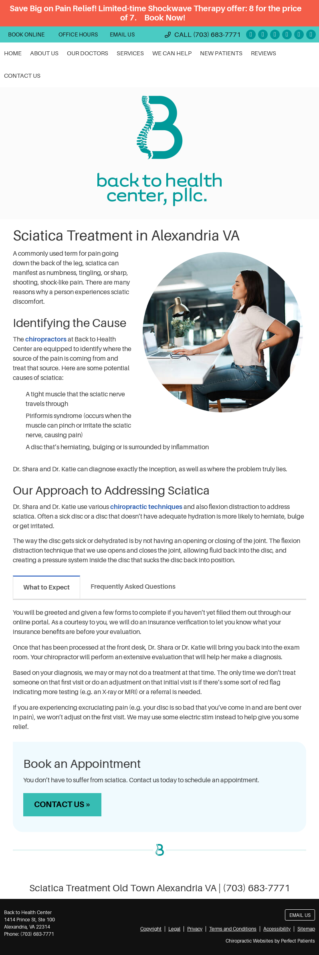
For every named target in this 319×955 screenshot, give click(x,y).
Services (130, 53)
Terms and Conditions (232, 929)
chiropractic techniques (147, 507)
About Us (44, 53)
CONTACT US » (62, 804)
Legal (174, 929)
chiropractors (46, 339)
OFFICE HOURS (78, 34)
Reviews (263, 53)
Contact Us (22, 76)
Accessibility (277, 929)
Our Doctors (87, 53)
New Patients (221, 53)
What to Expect (46, 587)
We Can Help (172, 53)
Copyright (151, 929)
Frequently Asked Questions (133, 586)
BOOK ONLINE (26, 34)
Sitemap (306, 929)
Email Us (122, 34)
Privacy (194, 929)
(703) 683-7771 (217, 34)
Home (13, 53)
